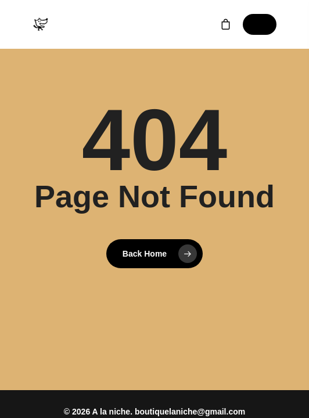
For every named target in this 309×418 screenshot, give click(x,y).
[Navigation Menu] (259, 24)
